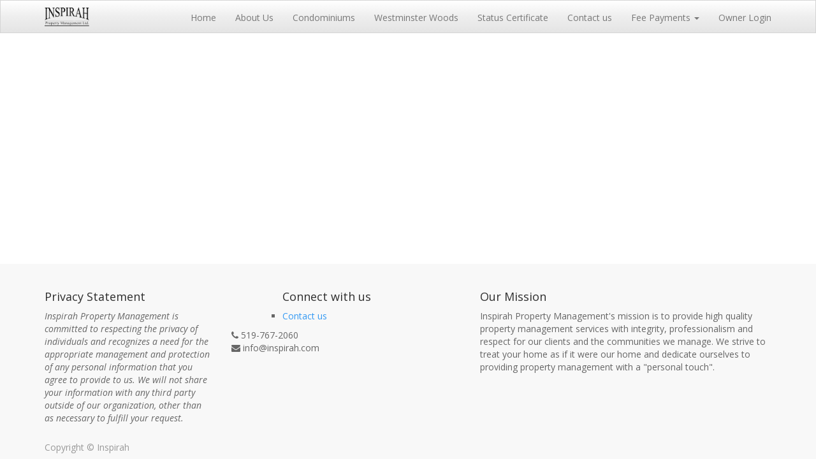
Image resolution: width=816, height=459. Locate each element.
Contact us (304, 316)
